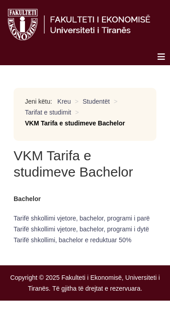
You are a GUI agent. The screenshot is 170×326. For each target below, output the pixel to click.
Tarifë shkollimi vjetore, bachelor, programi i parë (82, 218)
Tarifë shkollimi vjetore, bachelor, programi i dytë (81, 229)
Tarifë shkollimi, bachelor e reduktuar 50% (72, 240)
